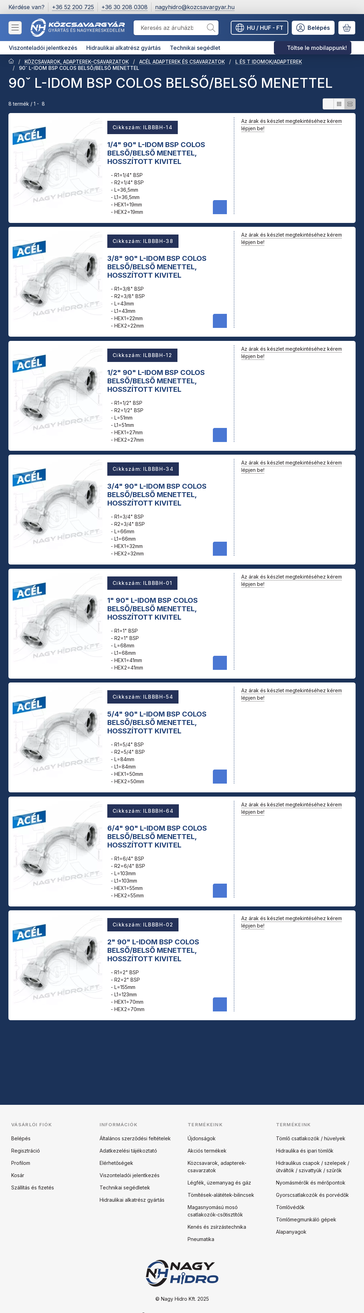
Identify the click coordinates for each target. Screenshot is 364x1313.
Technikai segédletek (125, 1187)
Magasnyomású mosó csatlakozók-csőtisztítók (215, 1211)
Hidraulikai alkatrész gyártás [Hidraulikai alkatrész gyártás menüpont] (123, 47)
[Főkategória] (11, 62)
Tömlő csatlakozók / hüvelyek (310, 1138)
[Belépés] (313, 28)
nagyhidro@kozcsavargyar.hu (195, 7)
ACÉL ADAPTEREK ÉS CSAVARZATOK (182, 62)
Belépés (21, 1138)
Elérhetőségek (116, 1163)
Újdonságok (202, 1138)
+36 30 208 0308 (124, 7)
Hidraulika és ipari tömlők (304, 1151)
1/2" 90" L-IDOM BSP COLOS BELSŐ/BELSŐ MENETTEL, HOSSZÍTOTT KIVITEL (156, 380)
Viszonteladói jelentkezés (130, 1175)
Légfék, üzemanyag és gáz (219, 1183)
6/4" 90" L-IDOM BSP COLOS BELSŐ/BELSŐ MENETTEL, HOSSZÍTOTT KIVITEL (157, 836)
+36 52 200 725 (73, 7)
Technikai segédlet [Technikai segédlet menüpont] (195, 47)
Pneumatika (201, 1239)
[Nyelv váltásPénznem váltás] (259, 28)
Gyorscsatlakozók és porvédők (312, 1195)
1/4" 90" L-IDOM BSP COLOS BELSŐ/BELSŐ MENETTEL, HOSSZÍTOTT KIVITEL (156, 152)
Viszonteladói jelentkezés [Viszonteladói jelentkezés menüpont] (43, 47)
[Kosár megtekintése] (347, 28)
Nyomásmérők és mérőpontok (310, 1183)
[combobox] (176, 27)
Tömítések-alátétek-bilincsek (221, 1195)
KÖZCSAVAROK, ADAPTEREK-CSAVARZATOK (77, 62)
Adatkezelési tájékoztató (128, 1151)
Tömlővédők (290, 1207)
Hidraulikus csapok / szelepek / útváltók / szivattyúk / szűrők (312, 1166)
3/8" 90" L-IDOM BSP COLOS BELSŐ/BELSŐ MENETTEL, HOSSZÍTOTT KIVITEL (157, 266)
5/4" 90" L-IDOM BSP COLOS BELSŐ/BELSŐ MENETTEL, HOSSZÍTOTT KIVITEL (157, 722)
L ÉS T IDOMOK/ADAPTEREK (268, 62)
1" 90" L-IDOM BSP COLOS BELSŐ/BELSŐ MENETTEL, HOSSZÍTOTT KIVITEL (152, 608)
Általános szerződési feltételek (135, 1138)
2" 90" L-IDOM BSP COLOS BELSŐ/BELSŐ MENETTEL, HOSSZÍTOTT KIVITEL (153, 950)
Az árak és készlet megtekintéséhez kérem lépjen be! (291, 124)
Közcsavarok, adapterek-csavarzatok (217, 1166)
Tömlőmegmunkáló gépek (306, 1219)
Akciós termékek (207, 1151)
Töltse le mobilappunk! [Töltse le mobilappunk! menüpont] (317, 47)
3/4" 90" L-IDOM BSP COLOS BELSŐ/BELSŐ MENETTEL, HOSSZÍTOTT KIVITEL (157, 494)
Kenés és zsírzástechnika (217, 1227)
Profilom (20, 1163)
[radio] (328, 104)
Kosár (17, 1175)
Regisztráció (25, 1151)
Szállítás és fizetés (32, 1187)
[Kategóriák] (15, 27)
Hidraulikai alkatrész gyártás (132, 1200)
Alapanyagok (291, 1232)
